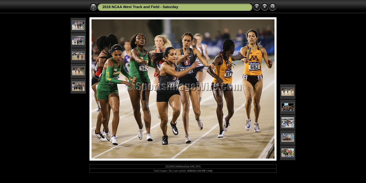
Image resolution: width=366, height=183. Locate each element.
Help (209, 170)
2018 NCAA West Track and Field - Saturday (140, 7)
